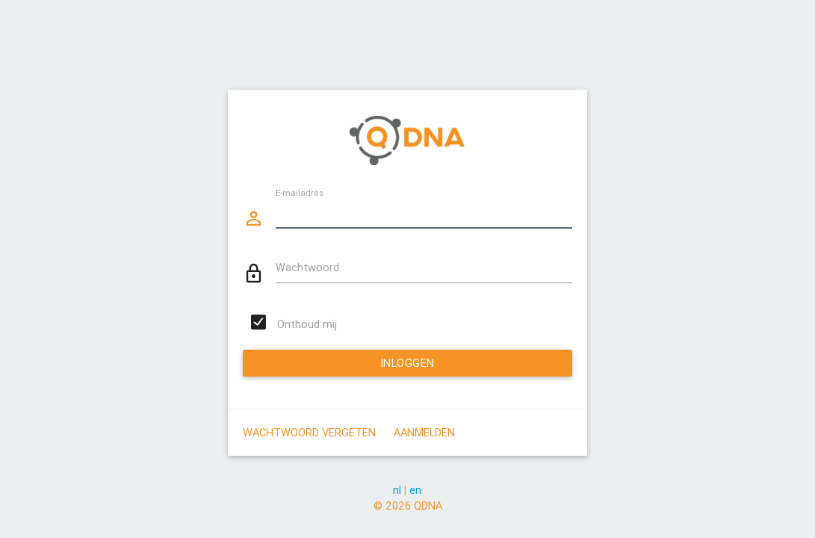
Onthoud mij (307, 324)
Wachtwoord (307, 267)
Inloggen (407, 363)
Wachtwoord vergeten (309, 432)
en (415, 490)
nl (397, 490)
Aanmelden (424, 432)
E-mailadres (299, 191)
